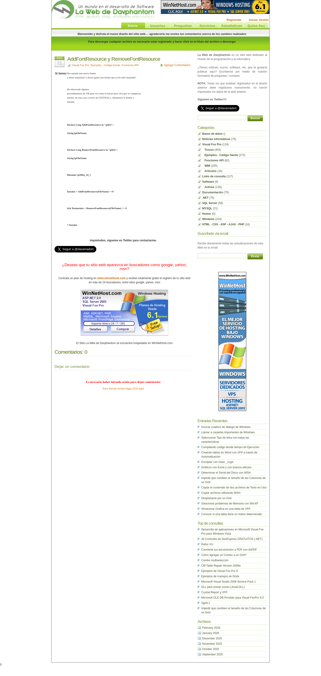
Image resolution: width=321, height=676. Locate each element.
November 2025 (212, 643)
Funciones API (130, 65)
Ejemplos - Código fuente (105, 65)
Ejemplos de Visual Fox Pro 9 (219, 571)
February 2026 (211, 627)
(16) (212, 171)
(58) (212, 203)
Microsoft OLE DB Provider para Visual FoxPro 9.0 (232, 597)
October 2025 (210, 649)
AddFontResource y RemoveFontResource (113, 59)
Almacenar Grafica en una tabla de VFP (225, 508)
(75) (219, 139)
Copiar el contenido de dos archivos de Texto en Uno (233, 487)
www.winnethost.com (111, 278)
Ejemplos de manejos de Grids (220, 576)
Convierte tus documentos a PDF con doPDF (229, 549)
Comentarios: (69, 352)
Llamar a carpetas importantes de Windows (228, 432)
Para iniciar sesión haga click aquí (123, 388)
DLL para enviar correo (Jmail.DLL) (223, 587)
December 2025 (212, 638)
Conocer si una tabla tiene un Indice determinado (231, 514)
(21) (210, 208)
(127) (217, 176)
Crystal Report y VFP (214, 592)
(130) (212, 187)
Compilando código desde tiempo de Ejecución (230, 447)
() (213, 133)
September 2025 (212, 654)
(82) (216, 160)
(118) (215, 144)
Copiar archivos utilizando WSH (220, 492)
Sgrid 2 (205, 603)
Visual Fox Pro (80, 65)
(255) (209, 165)
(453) (211, 149)
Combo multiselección (214, 560)
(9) (210, 181)
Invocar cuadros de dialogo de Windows (226, 427)
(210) (212, 219)
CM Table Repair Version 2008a (220, 565)
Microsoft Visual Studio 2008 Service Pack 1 (228, 581)
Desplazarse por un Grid (216, 498)
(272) (223, 155)
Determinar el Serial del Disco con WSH (226, 472)
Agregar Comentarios (177, 65)
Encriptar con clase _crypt (217, 462)
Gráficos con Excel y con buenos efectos (226, 467)
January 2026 (210, 633)
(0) (208, 213)
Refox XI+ (207, 544)
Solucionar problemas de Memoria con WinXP (229, 503)
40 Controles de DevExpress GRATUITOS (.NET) (232, 539)
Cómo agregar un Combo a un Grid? (223, 555)
